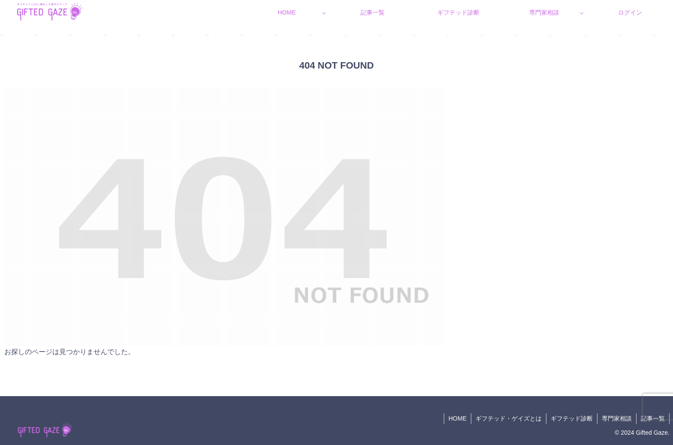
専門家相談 (617, 418)
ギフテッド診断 (572, 418)
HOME (458, 418)
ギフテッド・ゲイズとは (509, 418)
